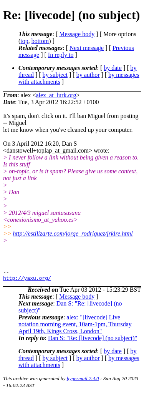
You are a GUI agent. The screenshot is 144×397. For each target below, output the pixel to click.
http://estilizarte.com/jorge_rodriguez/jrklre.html (73, 233)
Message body (76, 34)
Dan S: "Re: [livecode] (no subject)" (92, 340)
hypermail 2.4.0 (83, 381)
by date (113, 68)
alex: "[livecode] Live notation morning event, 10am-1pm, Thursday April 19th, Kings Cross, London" (75, 326)
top (24, 41)
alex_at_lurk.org (56, 95)
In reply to (61, 54)
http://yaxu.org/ (27, 280)
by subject (55, 74)
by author (88, 74)
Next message (87, 48)
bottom (40, 41)
